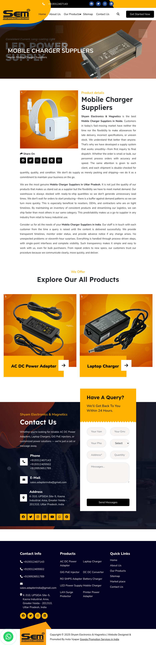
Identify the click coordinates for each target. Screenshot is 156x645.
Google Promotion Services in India (99, 639)
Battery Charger (92, 579)
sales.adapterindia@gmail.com (48, 482)
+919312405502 (40, 464)
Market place (117, 581)
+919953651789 (40, 468)
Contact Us (102, 14)
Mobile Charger (92, 585)
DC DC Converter (93, 572)
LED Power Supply (71, 585)
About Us (55, 14)
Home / (12, 57)
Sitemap (88, 14)
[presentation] (112, 492)
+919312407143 (54, 4)
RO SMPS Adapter (71, 579)
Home (42, 14)
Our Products (72, 14)
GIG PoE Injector (70, 572)
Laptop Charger (92, 561)
